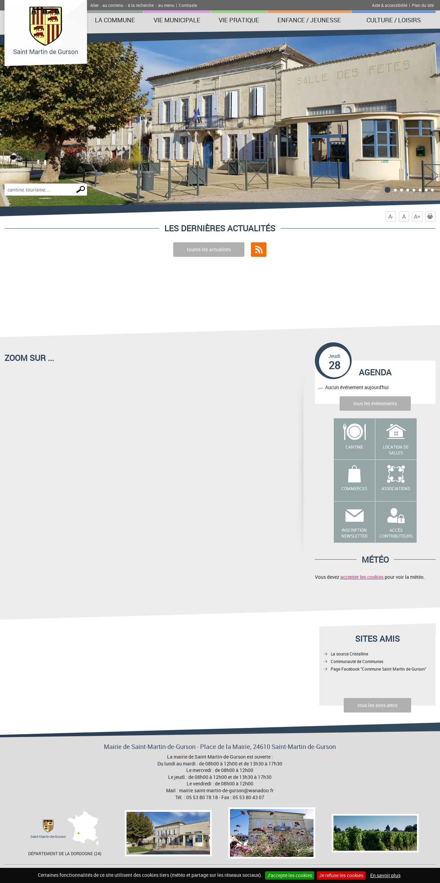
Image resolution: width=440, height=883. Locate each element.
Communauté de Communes (357, 661)
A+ (417, 216)
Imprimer (431, 216)
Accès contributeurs (396, 533)
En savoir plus (385, 875)
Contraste (188, 5)
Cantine (354, 447)
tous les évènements (375, 403)
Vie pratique (239, 20)
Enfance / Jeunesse (309, 20)
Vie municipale (177, 20)
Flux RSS (258, 249)
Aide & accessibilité (389, 5)
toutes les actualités (209, 249)
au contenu (112, 5)
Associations (396, 488)
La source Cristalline (349, 653)
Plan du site (423, 5)
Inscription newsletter (354, 533)
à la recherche (141, 5)
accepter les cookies (362, 577)
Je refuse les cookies (341, 875)
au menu (166, 5)
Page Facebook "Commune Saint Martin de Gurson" (378, 669)
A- (390, 216)
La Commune (115, 20)
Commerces (354, 488)
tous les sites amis (377, 705)
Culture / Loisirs (393, 20)
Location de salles (396, 449)
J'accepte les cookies (289, 875)
